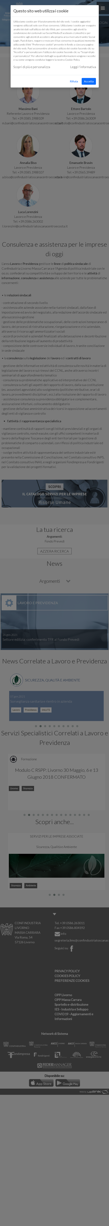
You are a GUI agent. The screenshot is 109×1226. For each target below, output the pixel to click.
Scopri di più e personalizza (31, 67)
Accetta (89, 81)
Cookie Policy (72, 59)
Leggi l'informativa (83, 67)
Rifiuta (74, 81)
